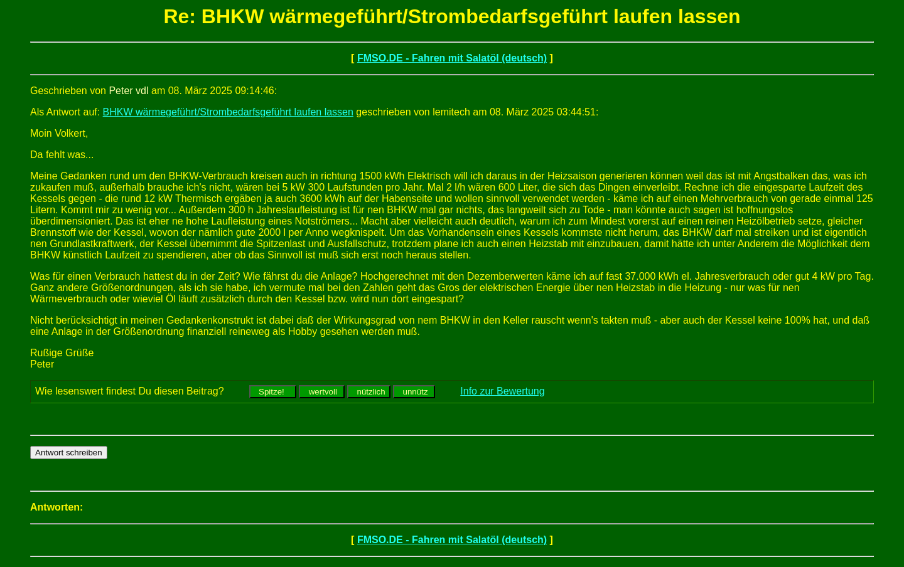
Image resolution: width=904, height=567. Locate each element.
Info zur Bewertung (502, 391)
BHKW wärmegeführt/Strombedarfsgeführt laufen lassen (228, 112)
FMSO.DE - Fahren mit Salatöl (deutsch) (452, 58)
